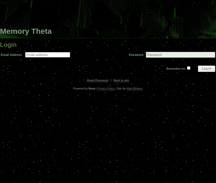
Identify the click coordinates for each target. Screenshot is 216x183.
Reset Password (97, 80)
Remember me (175, 68)
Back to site (121, 80)
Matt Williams (135, 88)
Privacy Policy (105, 88)
